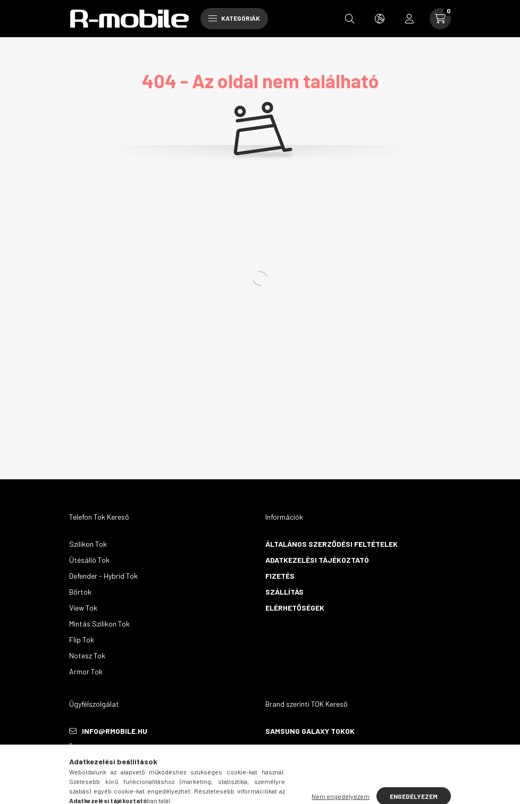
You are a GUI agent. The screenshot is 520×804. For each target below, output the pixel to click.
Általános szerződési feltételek (331, 543)
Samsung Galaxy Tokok (310, 730)
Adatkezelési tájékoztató (317, 559)
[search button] (349, 18)
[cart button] (440, 18)
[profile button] (409, 18)
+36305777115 (105, 746)
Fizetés (280, 575)
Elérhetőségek (294, 607)
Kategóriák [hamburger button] (234, 18)
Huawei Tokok (291, 746)
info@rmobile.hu (114, 730)
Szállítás (284, 591)
